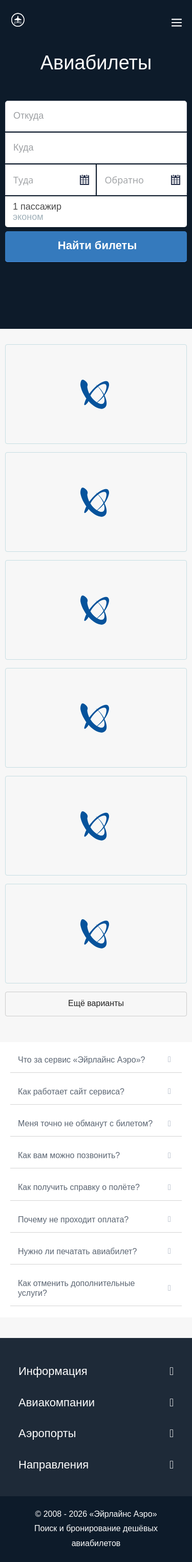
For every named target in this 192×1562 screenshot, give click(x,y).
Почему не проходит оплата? (73, 1219)
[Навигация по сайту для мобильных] (177, 19)
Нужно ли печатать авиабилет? (77, 1251)
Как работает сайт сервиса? (71, 1091)
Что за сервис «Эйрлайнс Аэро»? (81, 1059)
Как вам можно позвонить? (69, 1155)
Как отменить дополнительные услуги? (76, 1288)
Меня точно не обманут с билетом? (85, 1123)
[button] (96, 1059)
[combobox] (96, 116)
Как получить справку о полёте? (79, 1187)
